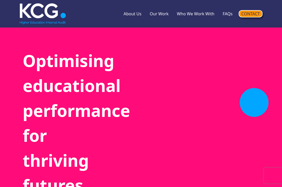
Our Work (159, 14)
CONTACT (250, 14)
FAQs (227, 14)
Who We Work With (196, 14)
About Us (132, 14)
